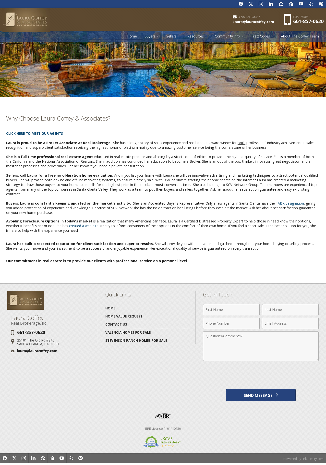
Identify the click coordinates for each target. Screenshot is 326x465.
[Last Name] (290, 309)
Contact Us (116, 324)
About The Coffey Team (300, 38)
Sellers (171, 38)
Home (132, 38)
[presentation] (261, 375)
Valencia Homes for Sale (128, 332)
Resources (196, 38)
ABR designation (291, 203)
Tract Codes (260, 38)
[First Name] (231, 309)
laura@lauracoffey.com (37, 350)
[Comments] (261, 346)
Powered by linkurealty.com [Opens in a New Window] (303, 460)
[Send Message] (260, 396)
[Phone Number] (231, 323)
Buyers (150, 38)
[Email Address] (290, 323)
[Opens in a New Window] (241, 4)
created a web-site (84, 225)
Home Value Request (124, 316)
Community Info (227, 38)
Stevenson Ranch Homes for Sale (136, 340)
